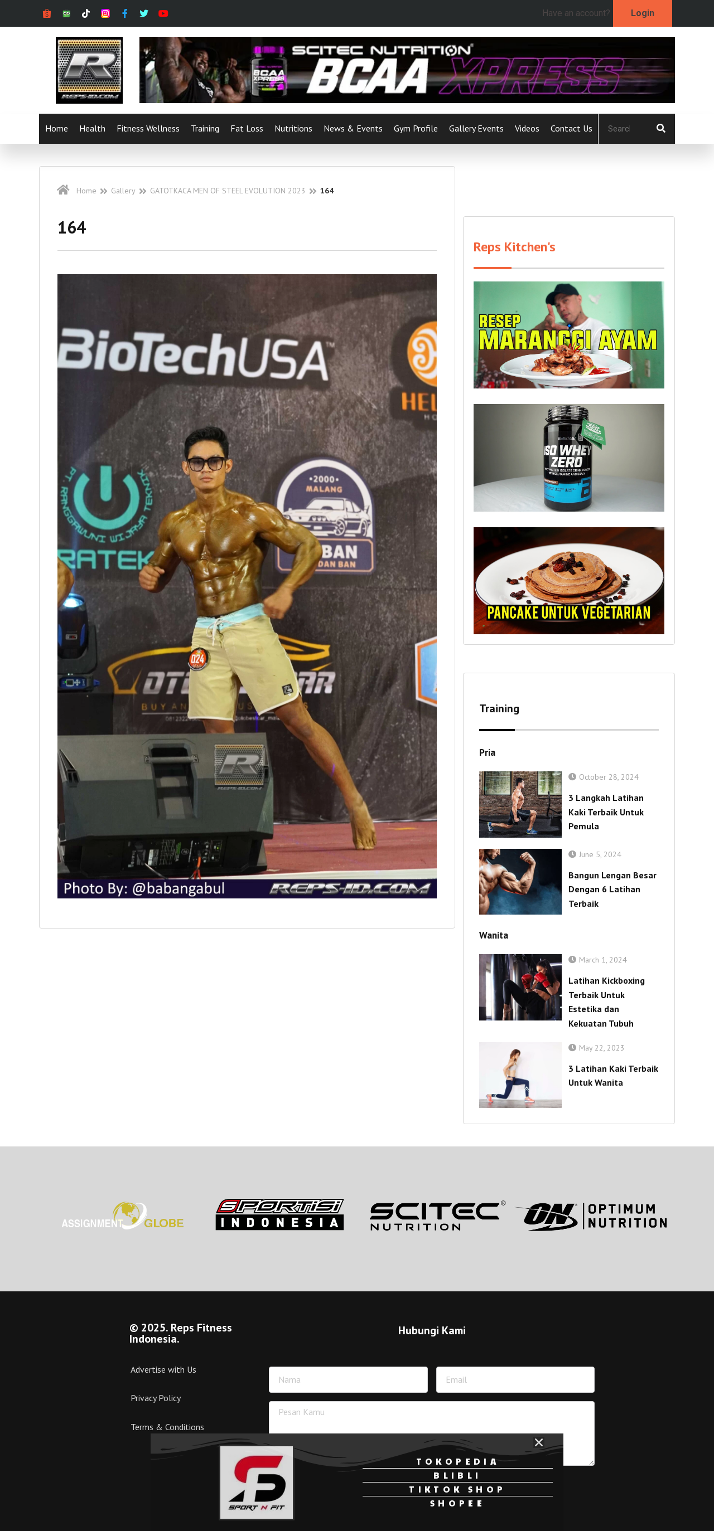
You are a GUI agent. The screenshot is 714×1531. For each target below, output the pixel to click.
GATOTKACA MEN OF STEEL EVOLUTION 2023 (228, 191)
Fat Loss (246, 128)
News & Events (353, 128)
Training (205, 128)
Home (56, 128)
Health (92, 128)
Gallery (123, 191)
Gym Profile (416, 128)
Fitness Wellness (148, 128)
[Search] (661, 129)
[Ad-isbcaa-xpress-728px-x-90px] (407, 100)
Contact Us (571, 128)
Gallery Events (476, 128)
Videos (527, 128)
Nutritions (293, 128)
